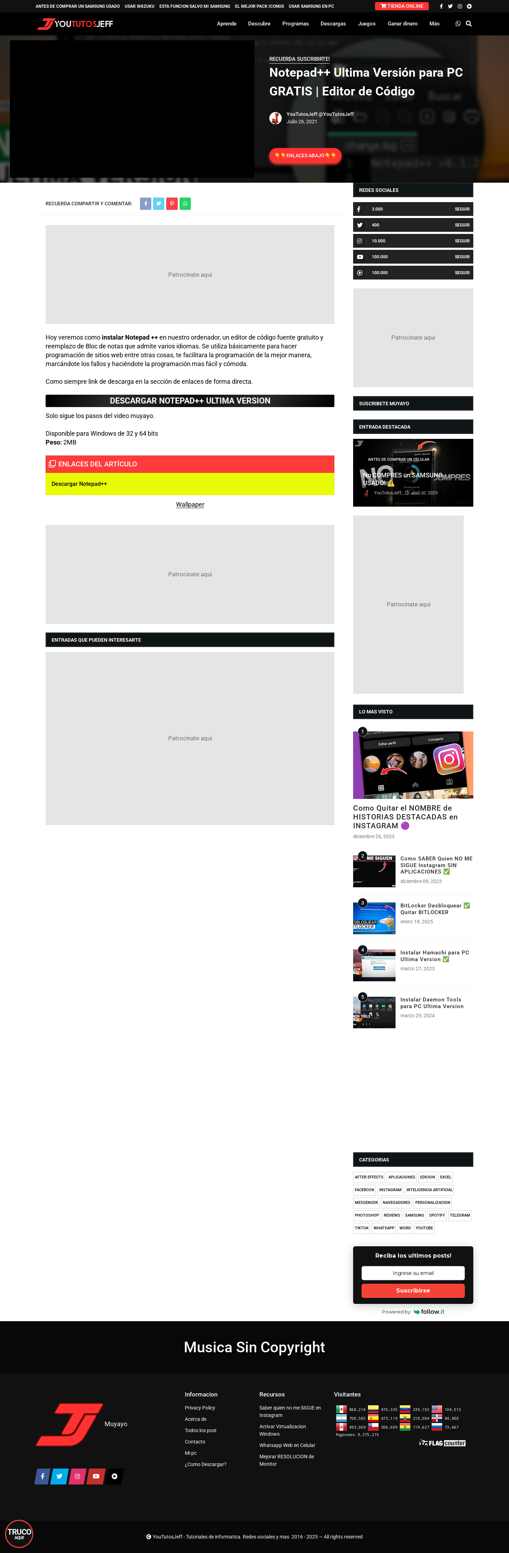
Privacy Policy (200, 1408)
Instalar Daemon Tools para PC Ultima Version (432, 1002)
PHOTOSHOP (367, 1215)
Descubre (259, 23)
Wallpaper (190, 504)
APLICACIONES (401, 1177)
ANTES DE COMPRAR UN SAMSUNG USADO (78, 6)
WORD (405, 1228)
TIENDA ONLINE (402, 6)
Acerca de (195, 1419)
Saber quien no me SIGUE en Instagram (290, 1411)
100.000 (372, 257)
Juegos (367, 23)
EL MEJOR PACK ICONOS (259, 6)
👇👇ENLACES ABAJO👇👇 (305, 155)
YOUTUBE (424, 1228)
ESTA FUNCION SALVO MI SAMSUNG (194, 6)
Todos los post (201, 1430)
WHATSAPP (384, 1228)
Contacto (195, 1442)
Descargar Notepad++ (79, 484)
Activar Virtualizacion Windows (282, 1430)
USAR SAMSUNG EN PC (311, 6)
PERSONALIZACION (432, 1202)
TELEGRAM (460, 1215)
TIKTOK (362, 1228)
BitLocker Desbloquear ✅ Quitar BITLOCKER (435, 908)
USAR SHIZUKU (139, 6)
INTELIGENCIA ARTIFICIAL (429, 1190)
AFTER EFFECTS (369, 1177)
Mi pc (191, 1453)
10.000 (371, 241)
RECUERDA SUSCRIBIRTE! (299, 59)
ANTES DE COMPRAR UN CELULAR (398, 459)
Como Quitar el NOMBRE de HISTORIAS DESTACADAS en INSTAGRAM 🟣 (405, 817)
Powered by (413, 1311)
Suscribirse (413, 1290)
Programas (295, 23)
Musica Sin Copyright (254, 1347)
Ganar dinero (403, 23)
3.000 (370, 209)
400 (368, 225)
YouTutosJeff (302, 114)
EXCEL (445, 1177)
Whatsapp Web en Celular (287, 1445)
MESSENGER (366, 1202)
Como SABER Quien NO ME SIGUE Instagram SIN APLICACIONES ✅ (436, 865)
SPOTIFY (437, 1215)
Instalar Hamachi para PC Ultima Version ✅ (434, 955)
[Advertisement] (190, 274)
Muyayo (116, 1424)
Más (434, 23)
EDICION (427, 1177)
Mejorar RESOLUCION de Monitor (286, 1460)
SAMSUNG (414, 1215)
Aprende (226, 23)
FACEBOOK (364, 1190)
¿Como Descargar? (206, 1464)
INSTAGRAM (390, 1190)
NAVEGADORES (396, 1202)
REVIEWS (392, 1215)
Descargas (333, 23)
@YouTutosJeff (336, 114)
